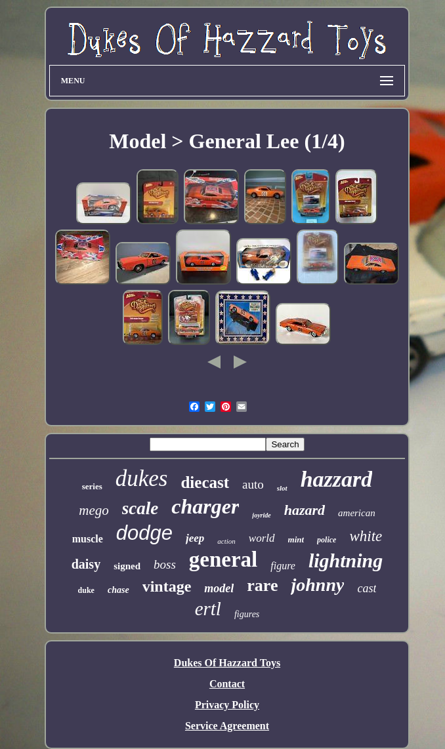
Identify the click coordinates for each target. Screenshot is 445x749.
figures (246, 614)
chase (118, 590)
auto (253, 484)
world (262, 538)
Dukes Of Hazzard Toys (227, 662)
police (326, 539)
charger (205, 506)
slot (282, 488)
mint (296, 539)
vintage (167, 586)
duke (86, 590)
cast (366, 588)
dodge (144, 532)
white (365, 536)
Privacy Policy (227, 704)
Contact (227, 683)
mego (94, 510)
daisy (86, 564)
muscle (87, 538)
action (226, 541)
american (356, 513)
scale (140, 508)
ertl (208, 608)
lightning (345, 560)
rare (262, 585)
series (92, 486)
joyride (261, 515)
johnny (317, 585)
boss (165, 564)
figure (282, 565)
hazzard (337, 479)
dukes (142, 478)
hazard (304, 510)
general (223, 559)
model (219, 588)
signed (127, 566)
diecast (204, 482)
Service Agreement (227, 725)
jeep (195, 538)
